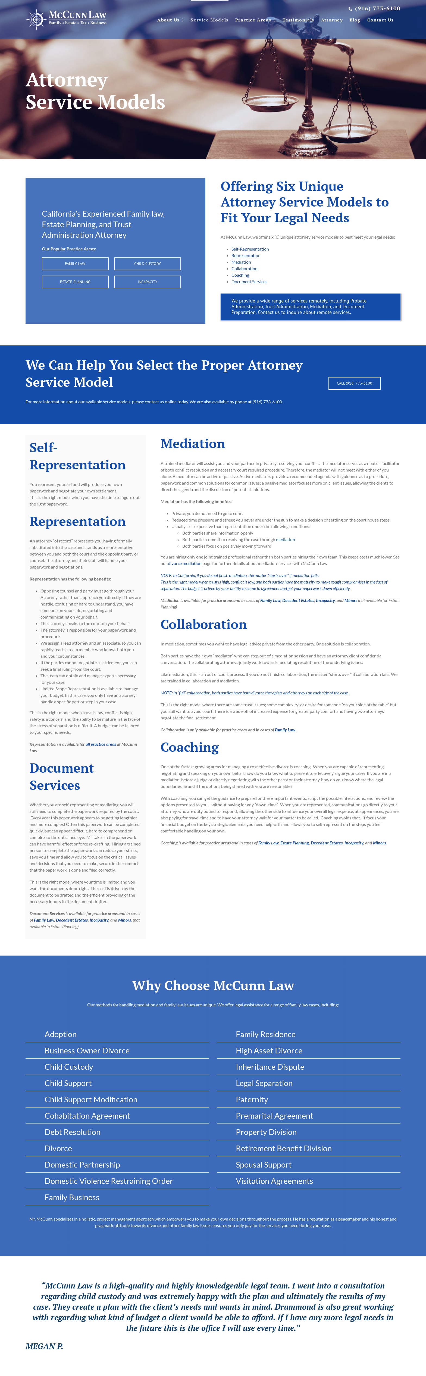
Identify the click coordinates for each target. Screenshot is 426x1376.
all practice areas (101, 744)
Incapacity (99, 919)
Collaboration (244, 268)
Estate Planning (294, 842)
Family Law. (285, 729)
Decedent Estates (72, 919)
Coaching (240, 274)
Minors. (380, 842)
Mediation (241, 261)
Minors (124, 919)
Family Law (44, 919)
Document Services (249, 281)
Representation (246, 255)
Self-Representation (250, 248)
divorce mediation (185, 563)
